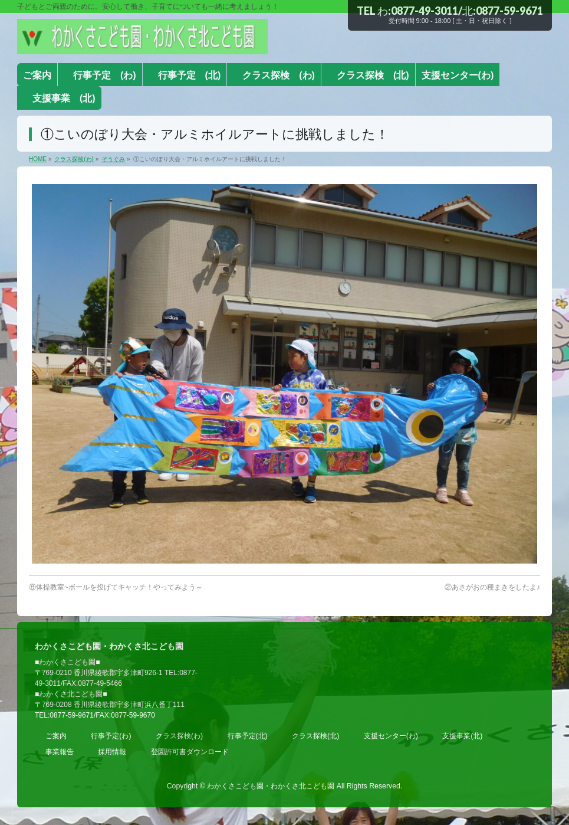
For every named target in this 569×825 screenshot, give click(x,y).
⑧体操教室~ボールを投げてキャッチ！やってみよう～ (116, 587)
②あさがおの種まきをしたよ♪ (492, 587)
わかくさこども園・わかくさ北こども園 (270, 786)
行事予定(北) (248, 736)
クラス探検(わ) (179, 736)
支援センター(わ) (391, 736)
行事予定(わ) (111, 736)
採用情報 (112, 752)
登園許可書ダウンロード (190, 752)
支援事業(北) (462, 736)
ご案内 (56, 736)
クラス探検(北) (315, 736)
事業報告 (59, 752)
